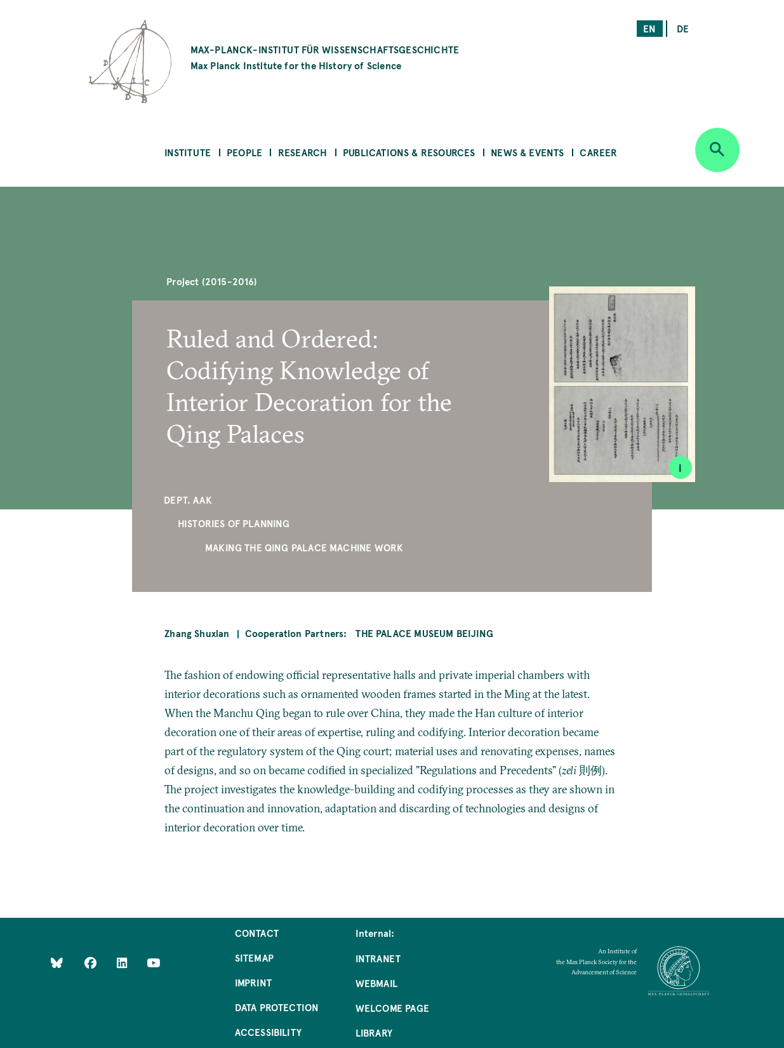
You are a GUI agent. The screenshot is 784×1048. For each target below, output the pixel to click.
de (683, 28)
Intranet (378, 958)
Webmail (376, 983)
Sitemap (254, 957)
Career (598, 152)
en (649, 28)
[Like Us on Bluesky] (57, 962)
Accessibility (268, 1031)
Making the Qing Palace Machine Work (304, 547)
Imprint (253, 982)
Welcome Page (392, 1007)
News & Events (527, 152)
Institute (187, 152)
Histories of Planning (234, 523)
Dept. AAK (188, 499)
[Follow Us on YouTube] (153, 962)
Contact (257, 932)
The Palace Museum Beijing (424, 633)
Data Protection (277, 1007)
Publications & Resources (409, 152)
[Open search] (717, 150)
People (244, 152)
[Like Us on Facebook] (91, 962)
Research (302, 152)
